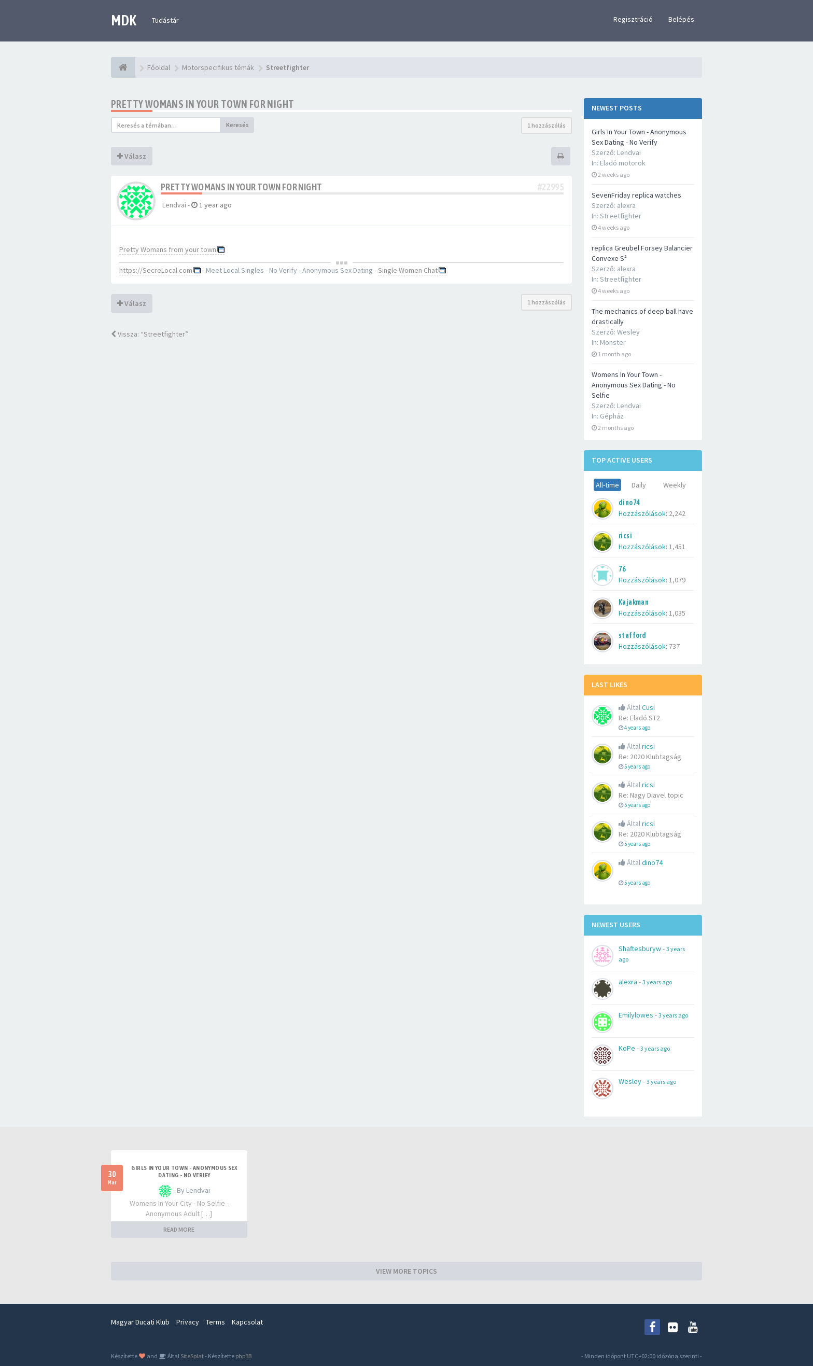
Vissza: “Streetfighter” (149, 334)
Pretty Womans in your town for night (202, 104)
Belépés (681, 19)
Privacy (187, 1322)
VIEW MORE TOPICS (406, 1271)
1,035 (677, 613)
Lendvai (174, 205)
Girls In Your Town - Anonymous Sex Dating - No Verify (184, 1171)
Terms (215, 1322)
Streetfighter (620, 215)
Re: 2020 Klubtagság (650, 756)
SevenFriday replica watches (636, 195)
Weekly (674, 485)
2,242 (677, 513)
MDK (123, 20)
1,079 (677, 579)
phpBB (243, 1356)
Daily (639, 485)
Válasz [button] (131, 156)
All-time (607, 485)
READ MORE (178, 1229)
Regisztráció (633, 19)
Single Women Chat (408, 270)
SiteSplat (191, 1356)
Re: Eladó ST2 (639, 717)
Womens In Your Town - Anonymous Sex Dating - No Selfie (634, 385)
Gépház (612, 416)
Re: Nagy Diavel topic (651, 795)
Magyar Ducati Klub (140, 1322)
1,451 (677, 546)
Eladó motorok (623, 163)
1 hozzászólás (546, 125)
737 (674, 646)
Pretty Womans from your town (167, 249)
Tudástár (165, 20)
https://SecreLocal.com (155, 270)
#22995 (551, 187)
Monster (613, 342)
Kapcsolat (247, 1322)
